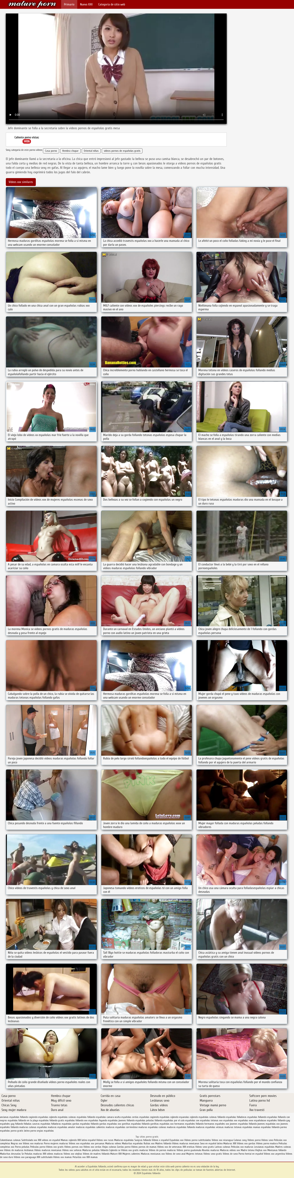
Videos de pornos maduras (162, 1150)
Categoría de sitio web (111, 4)
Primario (69, 4)
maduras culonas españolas (33, 1127)
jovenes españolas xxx (268, 1123)
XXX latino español (86, 1140)
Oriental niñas (91, 150)
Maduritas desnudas (10, 1153)
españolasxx (260, 1120)
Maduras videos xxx (230, 1150)
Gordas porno (123, 1146)
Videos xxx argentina (275, 1153)
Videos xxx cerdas (92, 1146)
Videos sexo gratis (204, 1146)
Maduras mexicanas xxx (153, 1153)
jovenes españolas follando (243, 1123)
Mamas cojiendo (69, 1140)
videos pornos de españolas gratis (122, 150)
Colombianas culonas (10, 1140)
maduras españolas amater (61, 1127)
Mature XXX (116, 1153)
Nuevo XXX (86, 4)
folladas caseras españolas (37, 1123)
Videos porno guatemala (189, 1150)
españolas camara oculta (108, 1117)
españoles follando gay (278, 1120)
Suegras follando (143, 1140)
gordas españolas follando (85, 1123)
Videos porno (254, 1140)
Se (23, 1153)
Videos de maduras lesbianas (19, 1150)
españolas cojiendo (169, 1117)
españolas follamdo (256, 1117)
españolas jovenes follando (121, 1120)
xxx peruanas (97, 1143)
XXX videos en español (49, 1140)
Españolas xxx (177, 1140)
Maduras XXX (229, 1143)
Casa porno (51, 150)
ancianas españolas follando (14, 1117)
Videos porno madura (267, 1143)
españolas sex (192, 1120)
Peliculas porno (38, 1146)
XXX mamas (92, 1157)
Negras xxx (17, 1143)
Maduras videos (113, 1143)
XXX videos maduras (53, 1153)
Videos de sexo (230, 1153)
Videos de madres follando (96, 1153)
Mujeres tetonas (194, 1153)
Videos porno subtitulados (197, 1140)
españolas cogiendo (149, 1117)
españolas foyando (97, 1120)
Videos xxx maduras (33, 1143)
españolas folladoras (236, 1117)
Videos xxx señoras (72, 1150)
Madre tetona (247, 1150)
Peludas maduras (33, 1153)
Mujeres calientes (131, 1153)
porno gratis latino (20, 1130)
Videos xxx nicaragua (222, 1140)
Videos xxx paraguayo (25, 1157)
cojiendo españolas (58, 1117)
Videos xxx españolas (79, 1143)
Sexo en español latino (211, 1143)
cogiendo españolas (38, 1117)
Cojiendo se (114, 1150)
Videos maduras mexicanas (185, 1143)
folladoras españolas (61, 1123)
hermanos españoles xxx (216, 1123)
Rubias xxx (149, 1143)
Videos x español (160, 1140)
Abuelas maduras (211, 1150)
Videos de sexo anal (175, 1153)
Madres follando (163, 1143)
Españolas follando (32, 4)
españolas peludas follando (149, 1120)
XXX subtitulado (45, 1157)
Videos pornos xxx (73, 1146)
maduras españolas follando (181, 1127)
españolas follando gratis (51, 1120)
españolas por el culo (173, 1120)
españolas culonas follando (212, 1117)
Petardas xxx (79, 1157)
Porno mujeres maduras (56, 1143)
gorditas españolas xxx (162, 1123)
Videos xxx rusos (104, 1140)
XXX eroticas (189, 1146)
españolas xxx (230, 1120)
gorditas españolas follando (136, 1123)
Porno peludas (22, 1146)
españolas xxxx (245, 1120)
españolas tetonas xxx (211, 1120)
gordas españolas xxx (110, 1123)
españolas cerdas (130, 1117)
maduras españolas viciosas (210, 1127)
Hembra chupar (70, 150)
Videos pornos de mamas (144, 1146)
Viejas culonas (109, 1146)
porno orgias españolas (42, 1130)
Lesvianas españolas (264, 1146)
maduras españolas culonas (152, 1127)
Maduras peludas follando (95, 1150)
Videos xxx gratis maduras (135, 1150)
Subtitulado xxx (29, 1140)
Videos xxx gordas (246, 1143)
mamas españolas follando (266, 1127)
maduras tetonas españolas (238, 1127)
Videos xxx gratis (55, 1146)
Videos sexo (267, 1140)
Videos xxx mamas (62, 1157)
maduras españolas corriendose (122, 1127)
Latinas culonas (222, 1146)
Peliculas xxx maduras (242, 1146)
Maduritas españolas (132, 1143)
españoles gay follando (11, 1123)
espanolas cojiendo (188, 1117)
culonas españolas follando (81, 1117)
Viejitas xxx (261, 1150)
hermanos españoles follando (189, 1123)
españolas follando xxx (76, 1120)
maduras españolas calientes (90, 1127)
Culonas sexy (240, 1140)
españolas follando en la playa (23, 1120)
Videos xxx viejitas (73, 1153)
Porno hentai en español (250, 1153)
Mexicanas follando (276, 1150)
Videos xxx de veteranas (169, 1146)
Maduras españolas (124, 1140)
